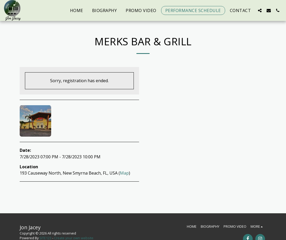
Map (124, 173)
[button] (260, 10)
